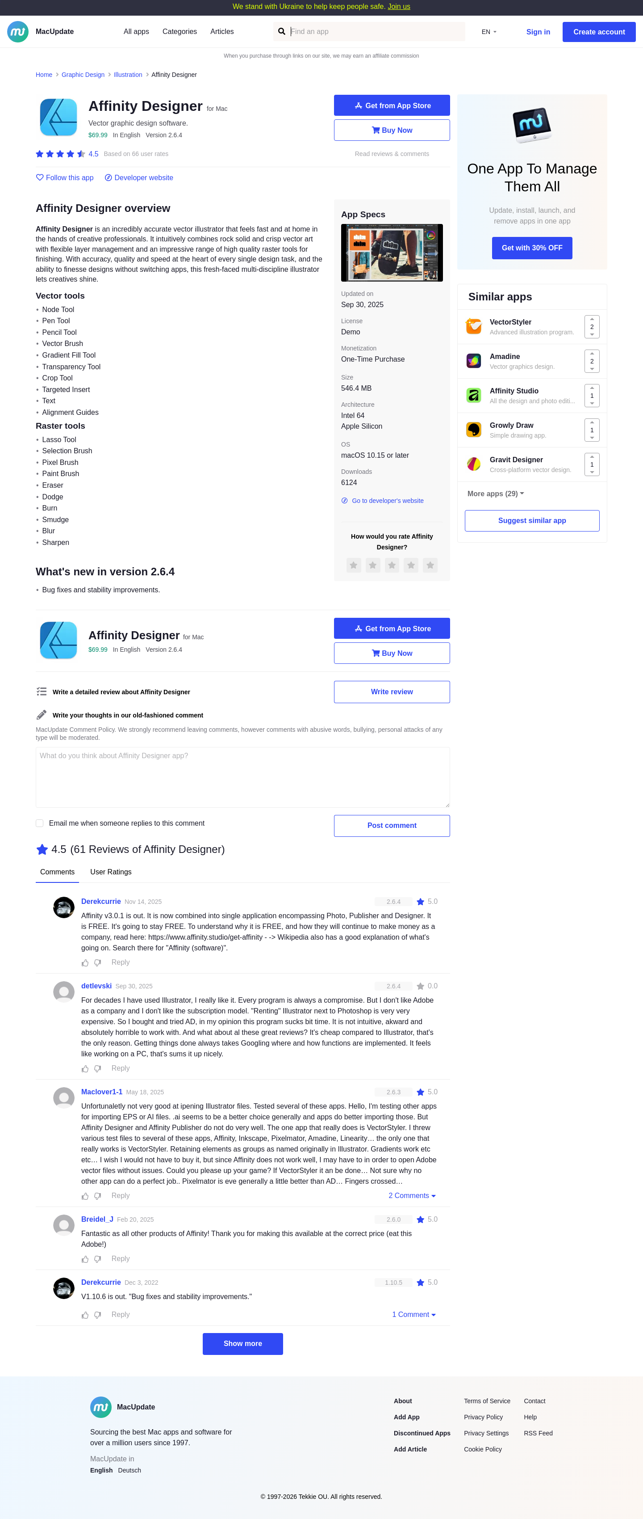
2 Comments (413, 1195)
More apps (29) (493, 493)
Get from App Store (392, 105)
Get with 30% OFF (532, 248)
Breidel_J (97, 1219)
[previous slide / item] (347, 252)
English (101, 1470)
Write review (392, 691)
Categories (180, 31)
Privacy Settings (486, 1433)
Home (44, 75)
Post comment (392, 825)
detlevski (96, 986)
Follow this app (65, 177)
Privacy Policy (483, 1417)
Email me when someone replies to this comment (127, 823)
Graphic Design (83, 75)
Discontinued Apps (422, 1433)
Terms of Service (487, 1401)
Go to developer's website (382, 501)
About (403, 1401)
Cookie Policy (483, 1449)
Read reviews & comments (392, 154)
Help (530, 1417)
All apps (136, 31)
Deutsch (129, 1470)
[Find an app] (281, 31)
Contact (534, 1401)
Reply (121, 962)
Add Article (410, 1449)
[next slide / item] (436, 252)
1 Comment (415, 1314)
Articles (222, 31)
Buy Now (392, 130)
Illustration (128, 75)
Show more (243, 1343)
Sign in (538, 32)
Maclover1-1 (102, 1092)
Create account (599, 32)
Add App (407, 1417)
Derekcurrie (101, 901)
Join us (399, 6)
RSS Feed (538, 1433)
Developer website (139, 177)
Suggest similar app (532, 520)
